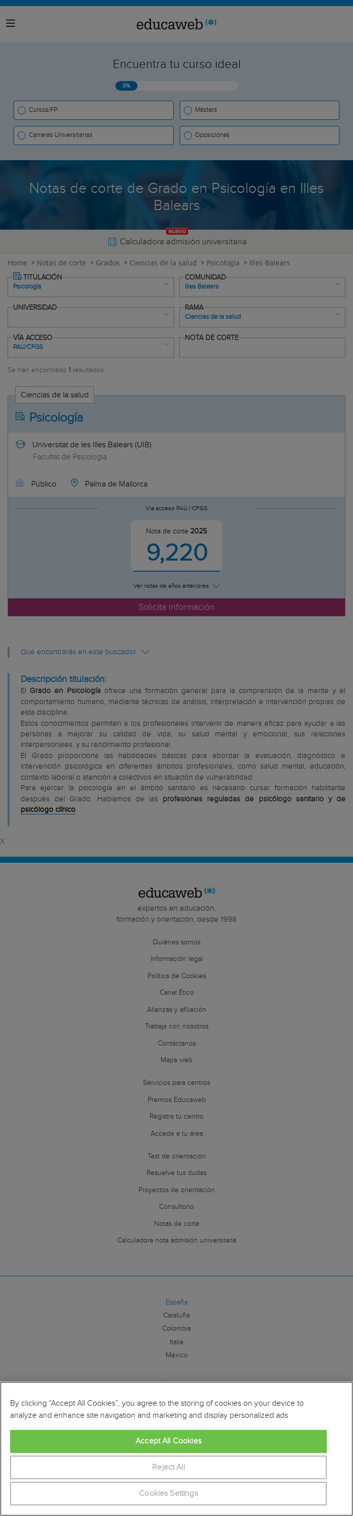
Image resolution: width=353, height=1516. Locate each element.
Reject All (168, 1467)
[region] (176, 1449)
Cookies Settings (168, 1493)
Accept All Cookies (168, 1441)
